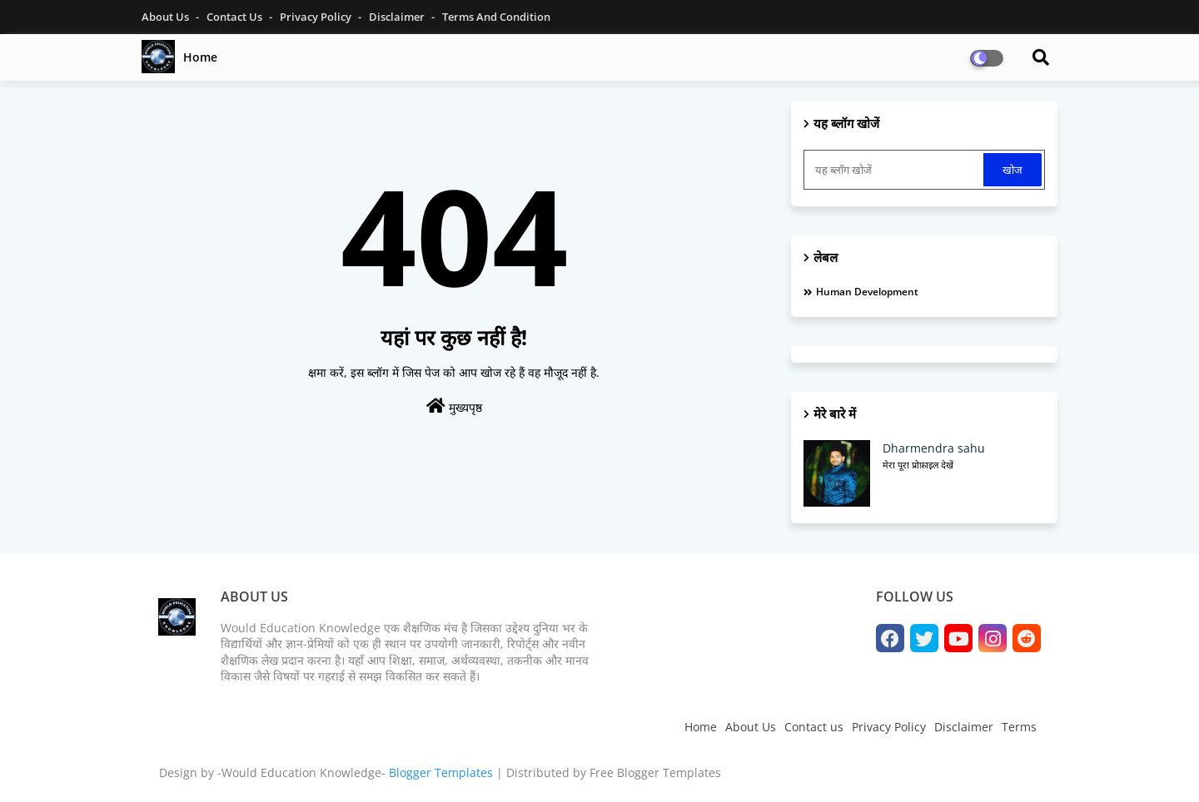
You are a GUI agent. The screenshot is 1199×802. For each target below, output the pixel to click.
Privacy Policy (317, 16)
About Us (167, 16)
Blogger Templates (441, 772)
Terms (1019, 727)
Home (200, 57)
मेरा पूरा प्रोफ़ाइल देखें (918, 464)
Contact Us (235, 16)
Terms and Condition (496, 16)
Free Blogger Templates (655, 772)
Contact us (813, 727)
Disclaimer (398, 16)
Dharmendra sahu (934, 448)
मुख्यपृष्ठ (454, 406)
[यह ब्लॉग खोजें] (895, 169)
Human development (867, 292)
